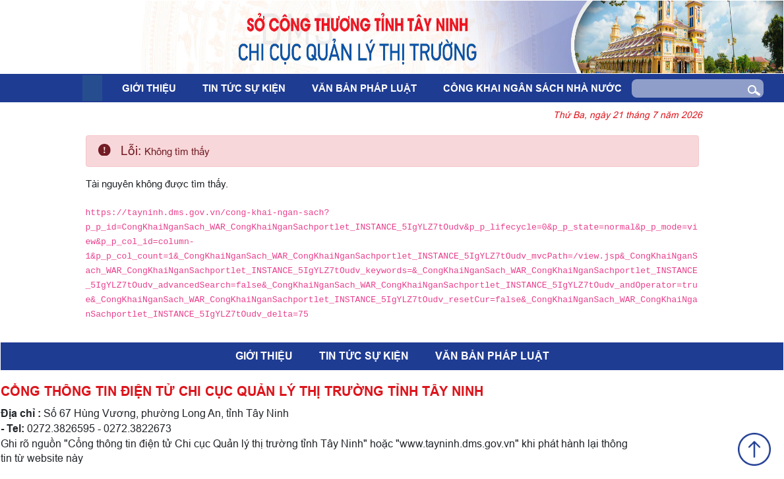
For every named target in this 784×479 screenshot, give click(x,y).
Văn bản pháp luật (364, 88)
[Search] (684, 88)
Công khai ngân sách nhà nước (532, 88)
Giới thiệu (149, 88)
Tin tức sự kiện (244, 88)
